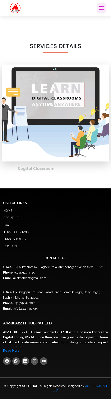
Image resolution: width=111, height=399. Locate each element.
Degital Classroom (41, 168)
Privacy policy (15, 239)
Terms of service (17, 232)
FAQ (6, 224)
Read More (11, 350)
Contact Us (13, 246)
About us (11, 217)
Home (8, 210)
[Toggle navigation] (101, 8)
